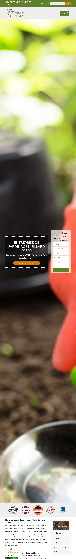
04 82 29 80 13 (12, 2)
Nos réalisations (27, 263)
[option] (38, 279)
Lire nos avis (11, 555)
